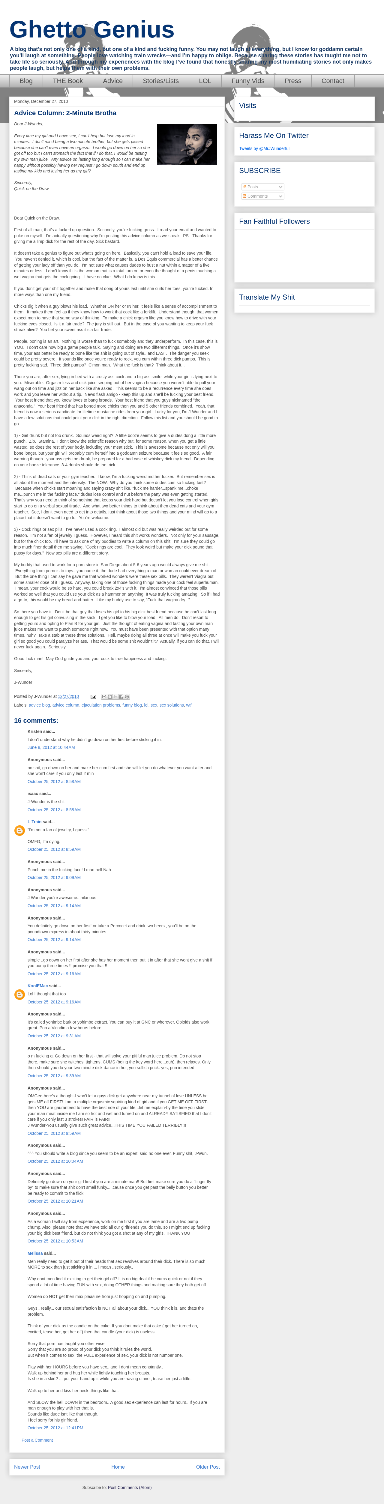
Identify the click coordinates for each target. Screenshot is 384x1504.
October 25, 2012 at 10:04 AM (55, 1161)
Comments (255, 196)
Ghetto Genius (92, 29)
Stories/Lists (161, 81)
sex (154, 705)
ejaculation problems (101, 705)
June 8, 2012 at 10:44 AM (51, 747)
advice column (66, 705)
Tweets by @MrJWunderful (264, 148)
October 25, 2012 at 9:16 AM (54, 973)
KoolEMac (38, 985)
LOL (205, 81)
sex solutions (172, 705)
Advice (113, 81)
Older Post (208, 1467)
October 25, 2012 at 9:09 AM (54, 877)
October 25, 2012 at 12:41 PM (55, 1427)
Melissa (35, 1253)
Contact (333, 81)
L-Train (35, 821)
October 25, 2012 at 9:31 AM (54, 1035)
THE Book (68, 81)
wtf (189, 705)
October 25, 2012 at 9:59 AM (54, 1133)
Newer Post (27, 1467)
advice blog (39, 705)
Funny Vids (248, 81)
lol (146, 705)
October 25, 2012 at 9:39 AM (54, 1075)
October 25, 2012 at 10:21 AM (55, 1201)
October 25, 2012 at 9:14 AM (54, 905)
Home (118, 1467)
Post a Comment (37, 1440)
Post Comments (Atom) (130, 1487)
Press (292, 81)
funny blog (132, 705)
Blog (26, 81)
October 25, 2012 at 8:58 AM (54, 781)
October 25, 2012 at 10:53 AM (55, 1241)
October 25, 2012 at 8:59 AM (54, 849)
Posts (250, 186)
